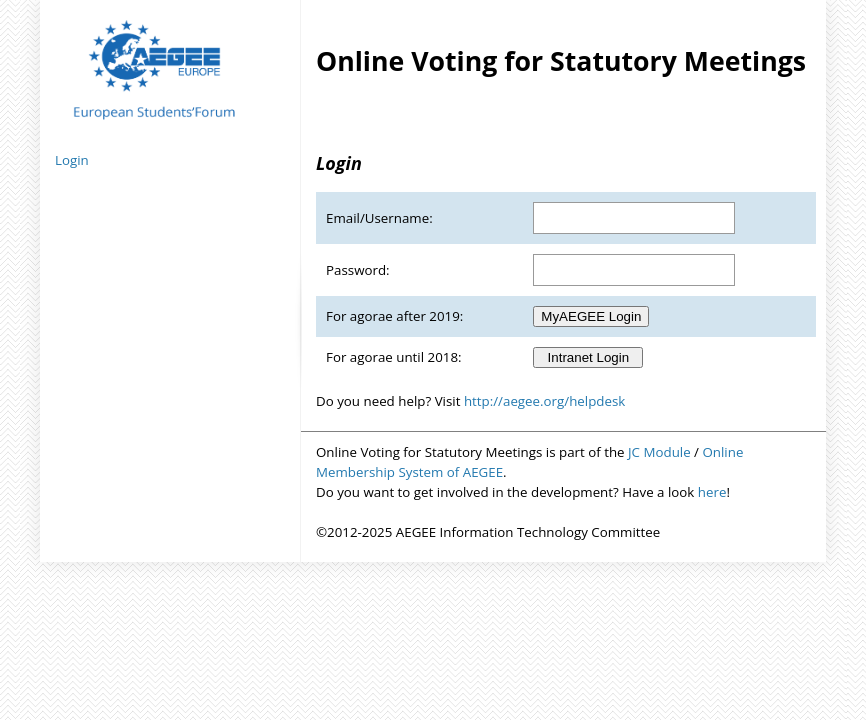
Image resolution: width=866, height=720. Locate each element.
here (712, 492)
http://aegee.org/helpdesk (544, 401)
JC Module (659, 452)
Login (72, 160)
